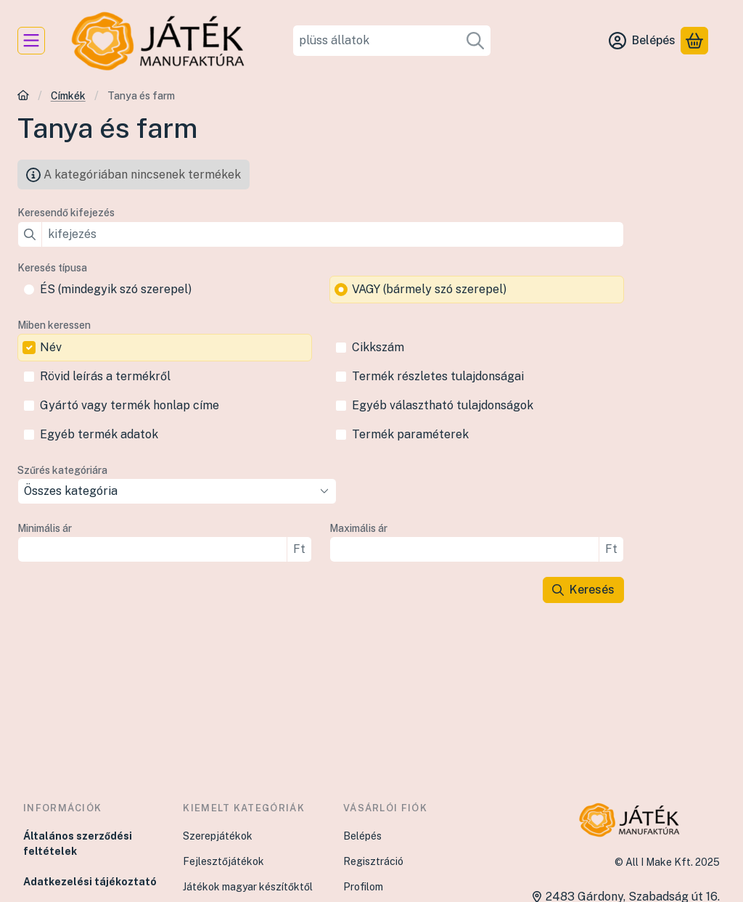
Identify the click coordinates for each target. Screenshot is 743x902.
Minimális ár (44, 528)
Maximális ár (358, 528)
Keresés (583, 589)
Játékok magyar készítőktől (248, 887)
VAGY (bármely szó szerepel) (429, 289)
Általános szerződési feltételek (77, 843)
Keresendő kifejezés (66, 212)
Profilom (363, 887)
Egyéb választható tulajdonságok (442, 405)
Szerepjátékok (218, 836)
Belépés (362, 836)
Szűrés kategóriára (62, 470)
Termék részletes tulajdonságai (438, 376)
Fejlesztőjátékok (223, 861)
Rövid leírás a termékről (105, 376)
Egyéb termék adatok (99, 434)
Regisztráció (373, 861)
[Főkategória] (23, 97)
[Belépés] (642, 40)
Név (51, 347)
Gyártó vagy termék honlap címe (129, 405)
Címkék (68, 96)
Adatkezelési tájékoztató (90, 881)
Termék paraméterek (410, 434)
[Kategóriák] (31, 40)
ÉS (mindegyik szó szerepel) (116, 289)
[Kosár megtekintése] (694, 40)
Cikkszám (378, 347)
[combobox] (392, 41)
